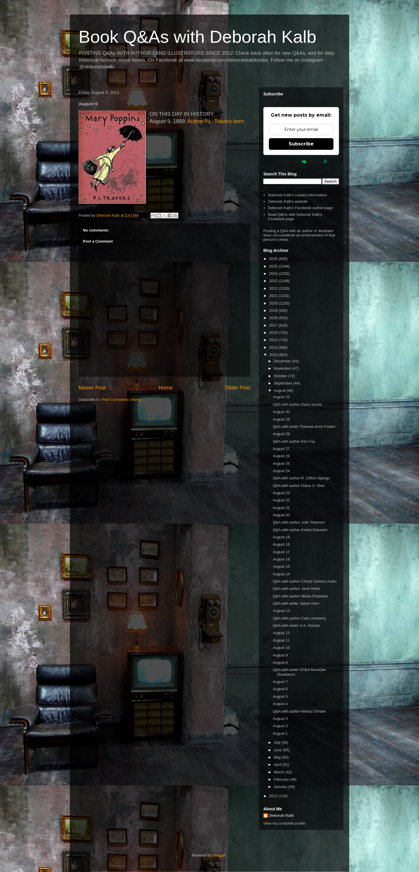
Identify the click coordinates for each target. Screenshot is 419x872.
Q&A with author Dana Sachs (297, 404)
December (283, 361)
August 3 (280, 718)
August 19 (281, 537)
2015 (274, 340)
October (281, 376)
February (282, 779)
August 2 (280, 726)
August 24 (281, 471)
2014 (274, 347)
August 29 (281, 419)
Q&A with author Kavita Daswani (300, 530)
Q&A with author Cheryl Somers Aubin (305, 581)
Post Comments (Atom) (121, 399)
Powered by (301, 161)
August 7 (280, 681)
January (281, 786)
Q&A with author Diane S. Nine (298, 485)
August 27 (281, 448)
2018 (274, 318)
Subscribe (301, 144)
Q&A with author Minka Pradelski (300, 596)
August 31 (281, 397)
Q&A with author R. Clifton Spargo (301, 478)
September (283, 383)
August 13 (281, 610)
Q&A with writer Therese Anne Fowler (304, 426)
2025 (274, 266)
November (283, 368)
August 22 (281, 500)
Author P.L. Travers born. (216, 121)
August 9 (280, 655)
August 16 (281, 559)
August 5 (280, 696)
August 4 (280, 704)
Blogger (219, 855)
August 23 (281, 493)
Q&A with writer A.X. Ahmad (296, 625)
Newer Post (92, 388)
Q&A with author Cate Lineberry (299, 618)
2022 (274, 288)
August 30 (281, 412)
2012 (274, 796)
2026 (274, 259)
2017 (274, 325)
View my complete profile (284, 823)
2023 (274, 281)
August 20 (281, 515)
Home (166, 388)
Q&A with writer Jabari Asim (296, 603)
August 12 (281, 633)
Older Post (237, 388)
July (278, 742)
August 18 (281, 544)
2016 (274, 332)
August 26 (281, 456)
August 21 (281, 508)
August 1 (280, 733)
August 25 (281, 463)
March (279, 772)
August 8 (280, 662)
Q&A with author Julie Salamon (299, 522)
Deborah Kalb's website (288, 201)
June (278, 750)
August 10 (281, 647)
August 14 (281, 574)
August (280, 390)
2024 (274, 273)
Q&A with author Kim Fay (294, 441)
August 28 (281, 434)
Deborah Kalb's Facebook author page (300, 208)
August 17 (281, 552)
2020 (274, 303)
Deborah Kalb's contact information (297, 195)
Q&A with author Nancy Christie (299, 711)
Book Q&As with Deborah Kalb (197, 37)
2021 (274, 295)
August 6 (280, 689)
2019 (274, 310)
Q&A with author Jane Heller (296, 588)
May (278, 757)
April (278, 764)
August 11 (281, 640)
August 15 (281, 566)
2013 (274, 355)
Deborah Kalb (281, 815)
